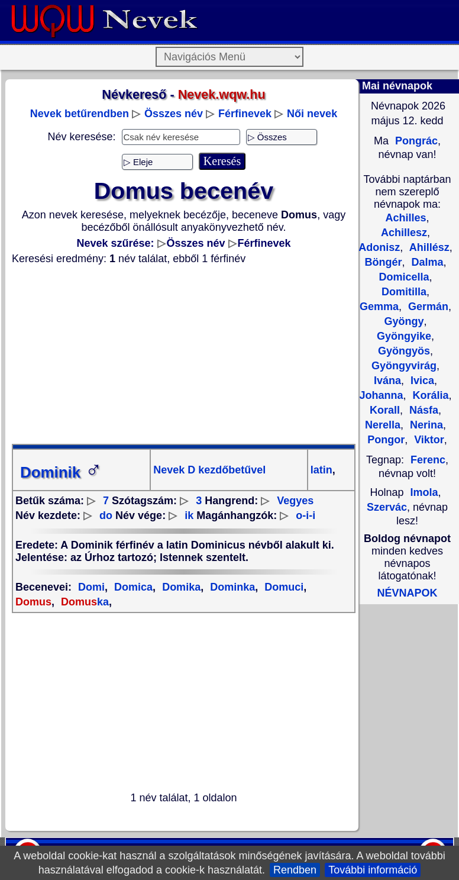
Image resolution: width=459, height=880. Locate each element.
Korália (428, 395)
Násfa (422, 410)
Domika (180, 587)
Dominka (231, 587)
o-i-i (305, 515)
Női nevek (312, 114)
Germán (426, 306)
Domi (91, 587)
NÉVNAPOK (407, 593)
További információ (372, 870)
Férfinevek (244, 114)
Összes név (173, 114)
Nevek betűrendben (79, 114)
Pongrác (415, 141)
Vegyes (295, 501)
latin (321, 470)
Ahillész (427, 247)
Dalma (425, 262)
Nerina (425, 425)
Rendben (294, 870)
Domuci (282, 587)
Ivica (421, 380)
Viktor (427, 440)
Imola (424, 492)
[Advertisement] (184, 354)
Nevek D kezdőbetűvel (209, 470)
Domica (132, 587)
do (105, 515)
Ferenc (427, 460)
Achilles (405, 218)
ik (189, 515)
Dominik (61, 472)
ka (83, 602)
